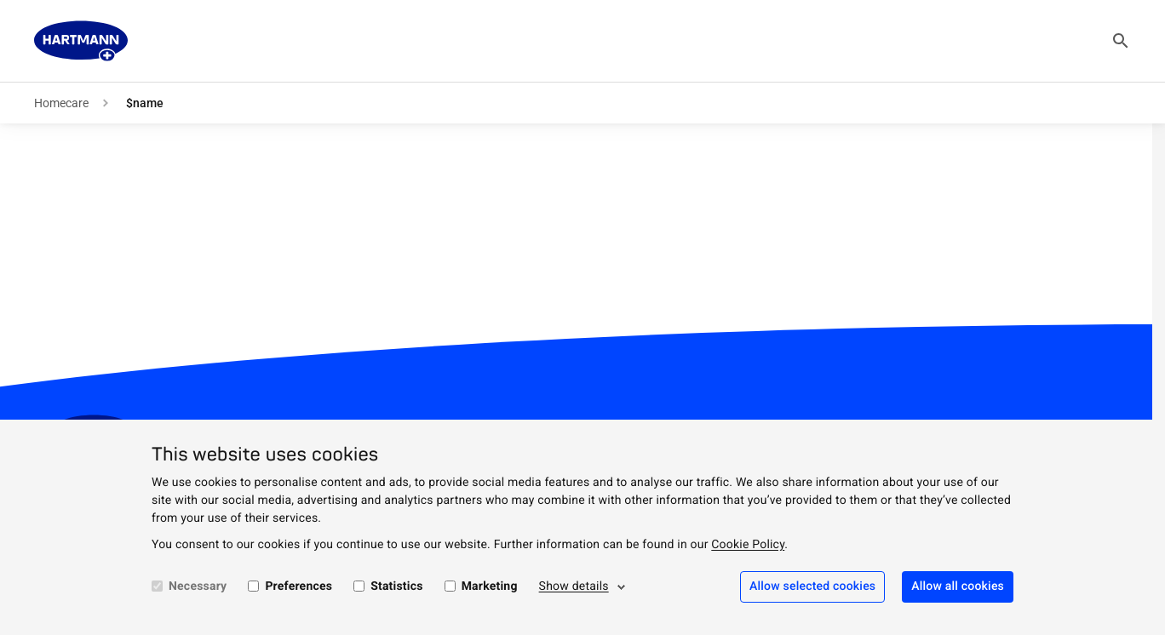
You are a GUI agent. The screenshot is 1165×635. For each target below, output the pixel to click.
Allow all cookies (957, 586)
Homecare (61, 103)
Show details (574, 586)
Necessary (198, 586)
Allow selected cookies (812, 586)
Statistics (396, 586)
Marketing (490, 586)
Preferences (298, 586)
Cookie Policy (747, 545)
